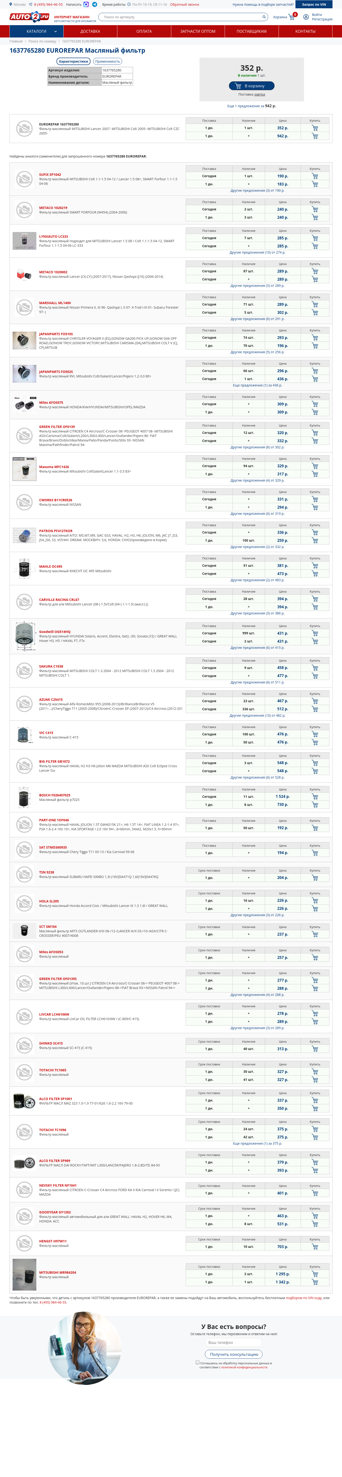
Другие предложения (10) (257, 252)
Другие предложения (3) (258, 190)
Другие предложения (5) (258, 285)
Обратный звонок (184, 4)
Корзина (280, 17)
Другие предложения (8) (258, 447)
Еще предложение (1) (257, 385)
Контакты (305, 31)
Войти (317, 14)
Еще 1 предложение (252, 106)
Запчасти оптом (197, 31)
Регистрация (322, 19)
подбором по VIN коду (304, 1298)
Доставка (90, 31)
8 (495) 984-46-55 (48, 4)
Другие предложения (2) (258, 546)
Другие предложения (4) (258, 480)
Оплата (144, 31)
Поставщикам (252, 31)
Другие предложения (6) (258, 318)
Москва (20, 4)
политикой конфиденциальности (244, 1367)
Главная (16, 41)
